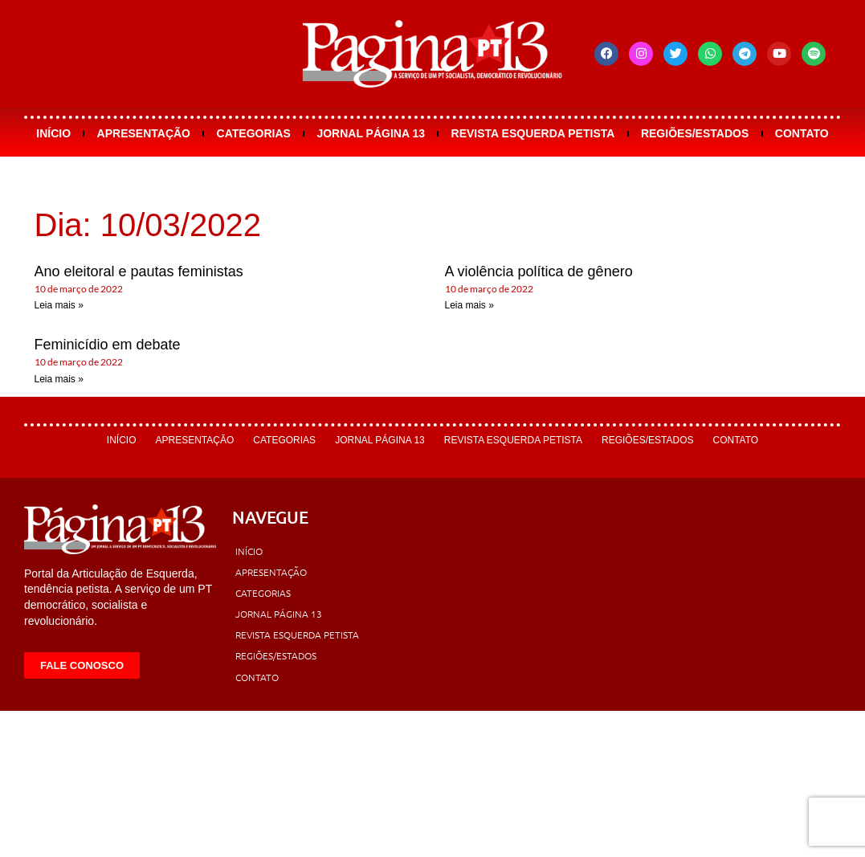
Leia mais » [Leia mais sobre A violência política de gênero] (469, 305)
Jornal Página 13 (370, 133)
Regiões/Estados (695, 133)
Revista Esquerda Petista (533, 133)
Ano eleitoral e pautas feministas (139, 271)
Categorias (254, 133)
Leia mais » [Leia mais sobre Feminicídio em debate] (59, 379)
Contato (802, 133)
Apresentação (143, 133)
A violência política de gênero (539, 271)
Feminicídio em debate (108, 345)
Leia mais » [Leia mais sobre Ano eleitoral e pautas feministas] (59, 305)
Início (53, 133)
